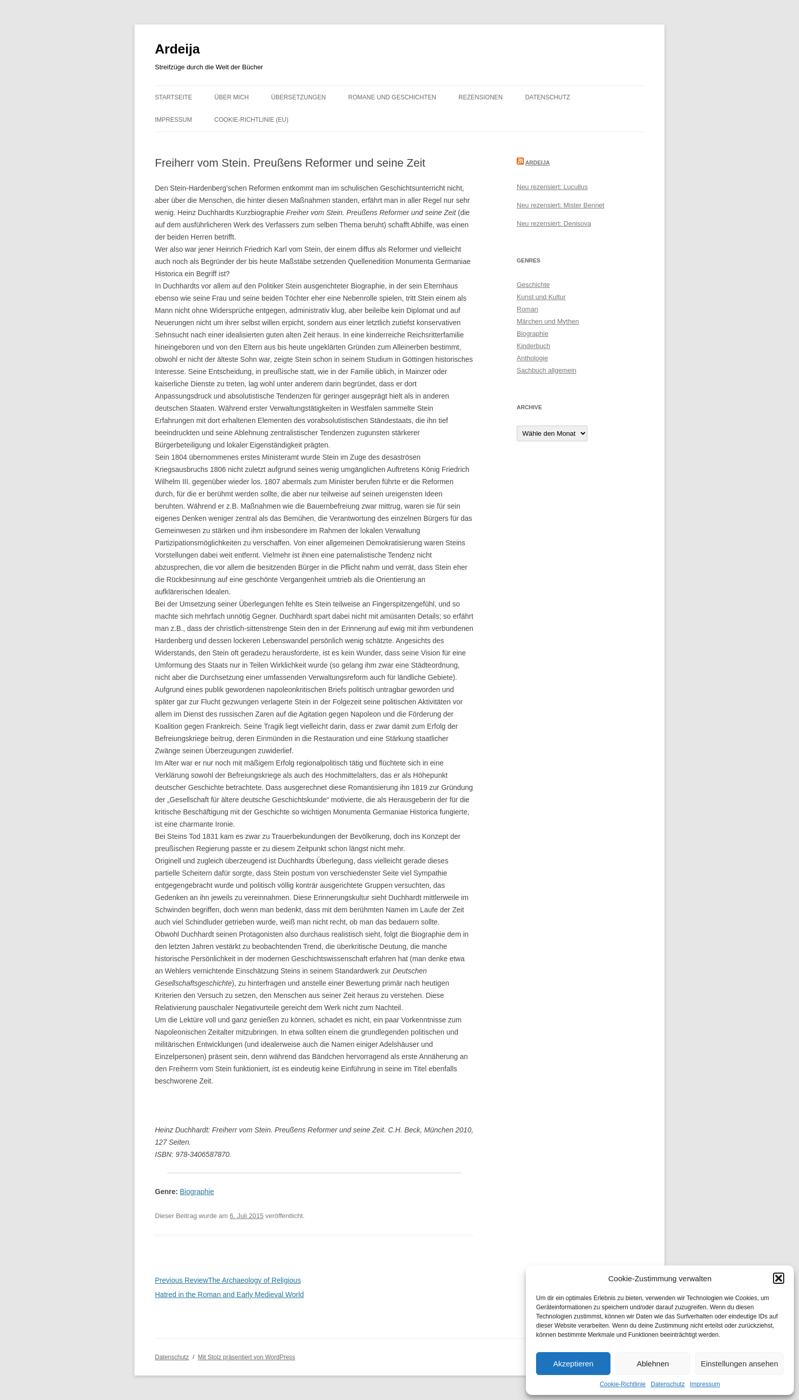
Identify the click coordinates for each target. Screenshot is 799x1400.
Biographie (197, 1191)
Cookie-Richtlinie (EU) (251, 119)
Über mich (232, 97)
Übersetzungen (298, 97)
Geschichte (533, 284)
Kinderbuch (533, 346)
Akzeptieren (573, 1363)
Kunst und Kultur (541, 297)
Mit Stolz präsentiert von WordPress (246, 1357)
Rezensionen (481, 97)
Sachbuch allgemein (546, 370)
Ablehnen (652, 1363)
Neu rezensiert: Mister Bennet (560, 205)
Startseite (173, 97)
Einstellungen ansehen (739, 1363)
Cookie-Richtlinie (623, 1384)
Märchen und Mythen (548, 321)
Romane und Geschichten (392, 97)
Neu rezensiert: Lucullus (552, 187)
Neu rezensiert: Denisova (554, 223)
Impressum (705, 1384)
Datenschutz (668, 1384)
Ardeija (177, 49)
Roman (527, 309)
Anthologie (532, 358)
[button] (779, 1278)
